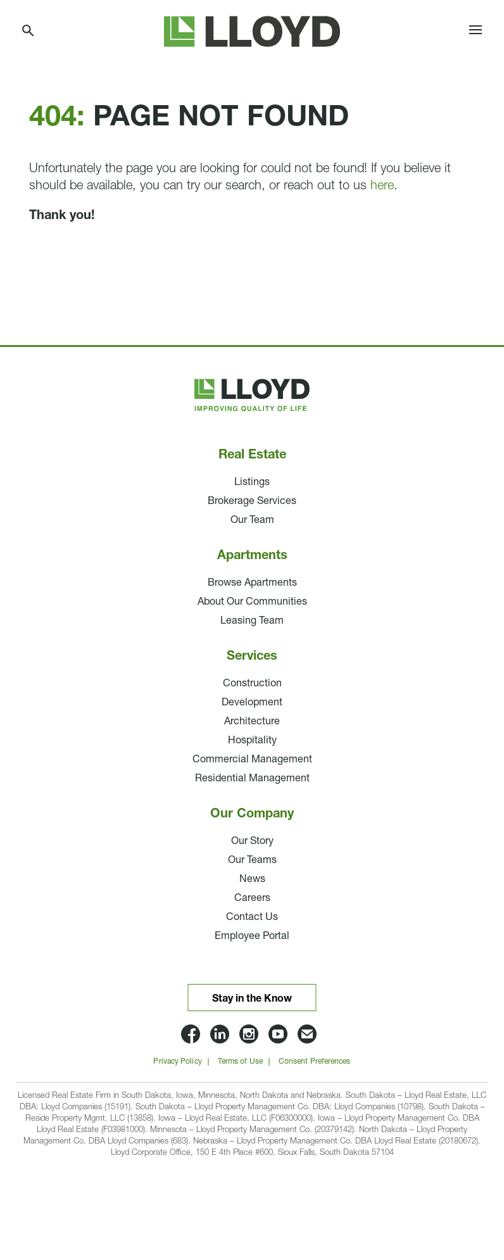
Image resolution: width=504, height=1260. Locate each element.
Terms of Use (240, 1062)
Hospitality (252, 741)
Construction (252, 684)
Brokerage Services (252, 501)
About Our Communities (252, 602)
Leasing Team (252, 621)
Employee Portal (252, 936)
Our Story (252, 841)
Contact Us (252, 917)
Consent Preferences (315, 1062)
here (382, 186)
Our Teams (252, 860)
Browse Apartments (252, 583)
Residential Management (252, 779)
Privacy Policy (177, 1062)
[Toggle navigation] (475, 31)
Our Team (252, 520)
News (252, 879)
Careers (252, 898)
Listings (252, 482)
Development (252, 703)
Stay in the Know (252, 999)
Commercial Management (252, 760)
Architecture (252, 722)
